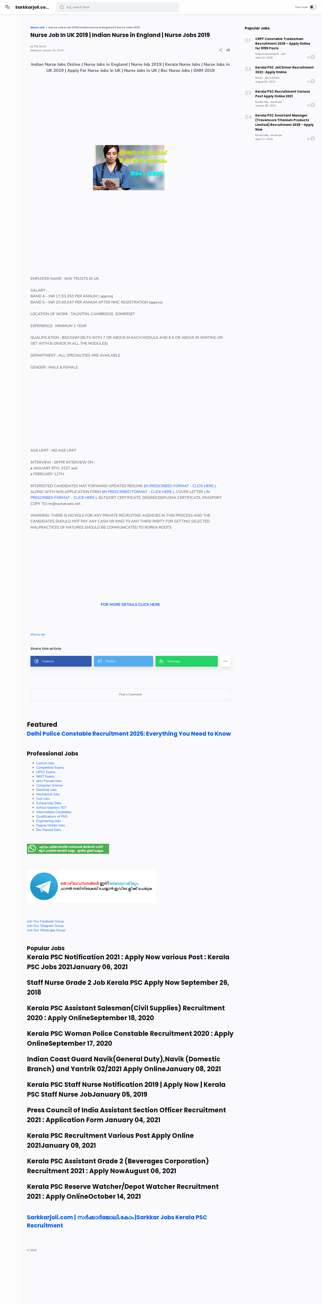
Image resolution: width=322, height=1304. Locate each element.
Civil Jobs (73, 826)
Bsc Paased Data (79, 857)
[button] (62, 7)
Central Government (267, 52)
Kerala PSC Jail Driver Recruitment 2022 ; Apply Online (283, 68)
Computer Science (80, 813)
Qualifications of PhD (82, 844)
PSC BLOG (70, 53)
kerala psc (276, 98)
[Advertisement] (146, 126)
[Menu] (8, 7)
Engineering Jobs (79, 848)
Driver (259, 75)
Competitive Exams (81, 795)
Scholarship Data (79, 831)
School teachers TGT (82, 835)
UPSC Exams (76, 799)
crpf (283, 52)
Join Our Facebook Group (75, 949)
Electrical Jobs (77, 817)
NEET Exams (76, 804)
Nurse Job (69, 654)
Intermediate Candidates (84, 839)
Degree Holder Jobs (81, 853)
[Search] (118, 7)
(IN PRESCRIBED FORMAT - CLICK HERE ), (193, 505)
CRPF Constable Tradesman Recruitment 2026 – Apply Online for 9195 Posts (285, 43)
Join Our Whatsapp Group (76, 958)
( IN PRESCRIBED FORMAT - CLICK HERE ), (126, 511)
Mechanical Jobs (78, 822)
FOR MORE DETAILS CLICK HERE (146, 591)
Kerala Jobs (261, 98)
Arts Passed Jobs (79, 808)
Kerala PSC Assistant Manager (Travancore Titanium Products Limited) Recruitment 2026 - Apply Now (283, 118)
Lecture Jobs (76, 791)
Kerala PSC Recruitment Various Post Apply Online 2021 (281, 91)
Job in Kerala (272, 75)
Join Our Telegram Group (75, 953)
